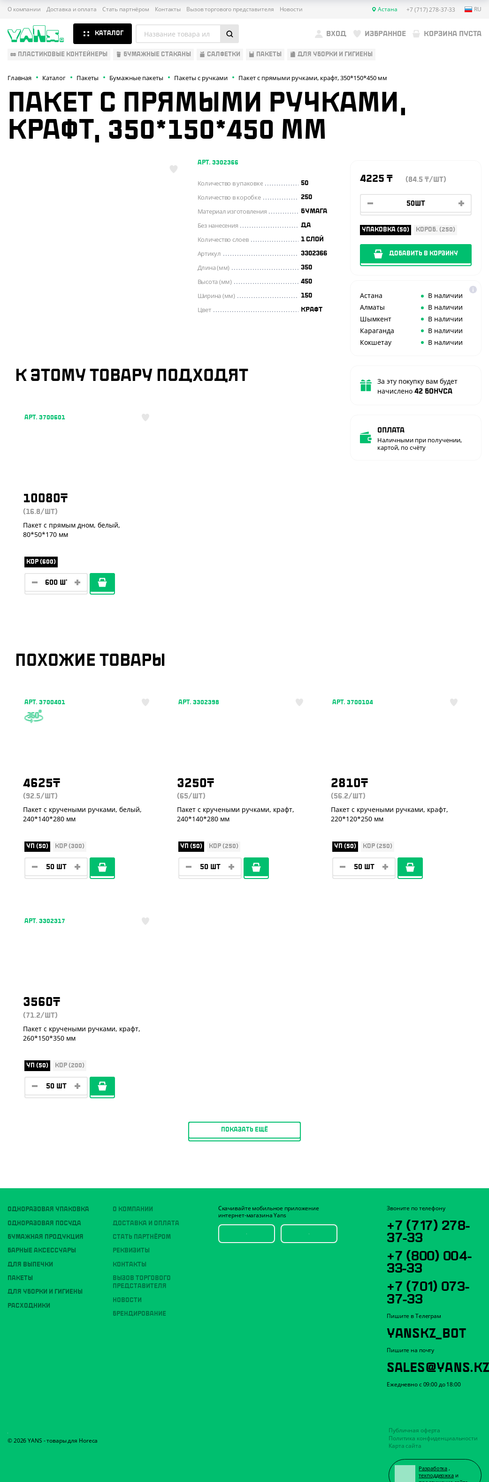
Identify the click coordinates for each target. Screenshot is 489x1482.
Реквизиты (131, 1224)
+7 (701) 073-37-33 (431, 1268)
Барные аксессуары (42, 1224)
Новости (291, 9)
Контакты (168, 9)
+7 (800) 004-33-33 (433, 1236)
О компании (24, 9)
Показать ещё (244, 975)
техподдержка (438, 1455)
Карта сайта (405, 1425)
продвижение (437, 1462)
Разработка (434, 1448)
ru (473, 9)
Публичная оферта (414, 1410)
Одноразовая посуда (44, 1197)
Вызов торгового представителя (230, 9)
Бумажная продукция (46, 1211)
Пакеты (20, 1252)
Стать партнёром (125, 9)
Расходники (29, 1279)
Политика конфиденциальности (433, 1417)
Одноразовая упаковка (48, 1183)
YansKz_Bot (429, 1309)
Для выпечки (30, 1238)
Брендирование (139, 1287)
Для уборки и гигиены (45, 1265)
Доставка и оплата (71, 9)
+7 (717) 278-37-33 (431, 1204)
